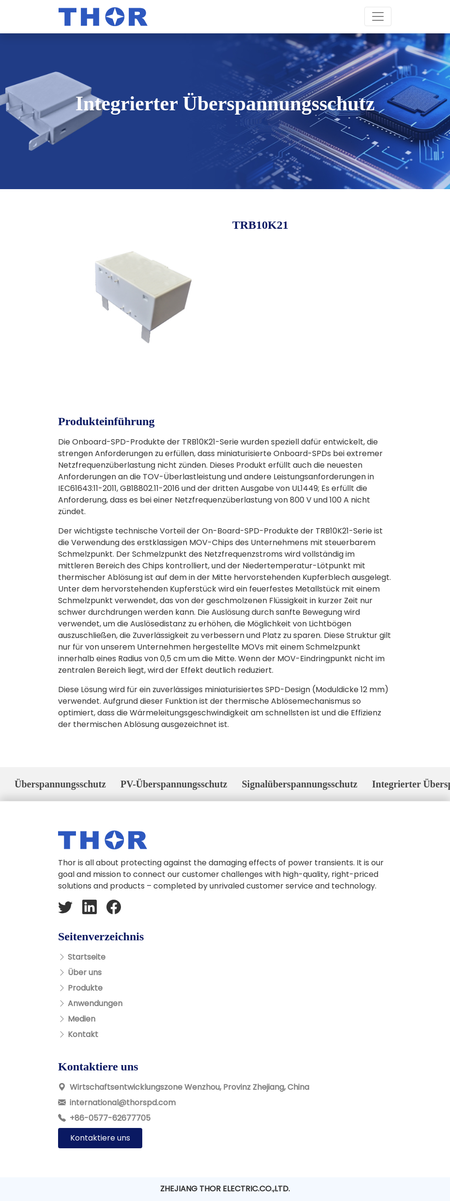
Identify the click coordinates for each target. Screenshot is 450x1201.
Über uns (85, 972)
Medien (81, 1018)
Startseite (86, 957)
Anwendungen (95, 1003)
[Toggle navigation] (377, 16)
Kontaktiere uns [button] (100, 1137)
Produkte (85, 987)
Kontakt (83, 1034)
